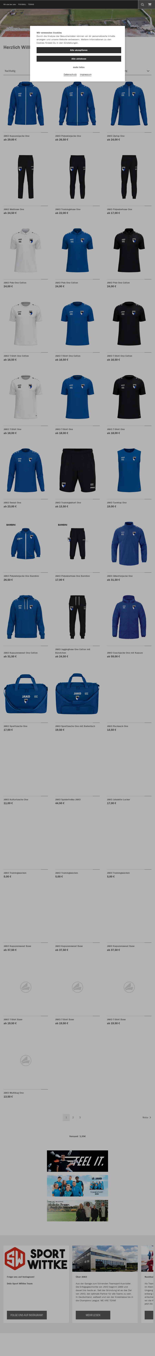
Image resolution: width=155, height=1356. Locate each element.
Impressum (85, 74)
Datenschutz (70, 74)
